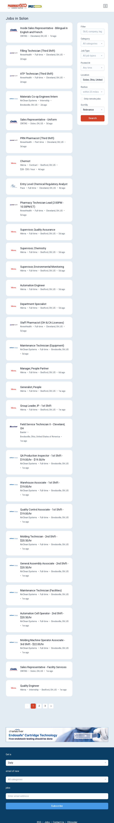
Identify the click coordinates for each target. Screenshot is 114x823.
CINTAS (23, 36)
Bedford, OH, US (48, 165)
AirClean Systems (28, 100)
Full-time (39, 54)
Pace (22, 188)
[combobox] (92, 44)
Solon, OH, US (36, 123)
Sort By (84, 105)
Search (93, 118)
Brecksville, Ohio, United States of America (40, 437)
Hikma (23, 165)
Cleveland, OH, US (38, 36)
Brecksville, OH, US (28, 105)
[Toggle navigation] (105, 6)
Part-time (39, 142)
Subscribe (57, 806)
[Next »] (51, 706)
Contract (33, 165)
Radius (84, 87)
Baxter (23, 432)
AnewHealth (26, 54)
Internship (44, 100)
